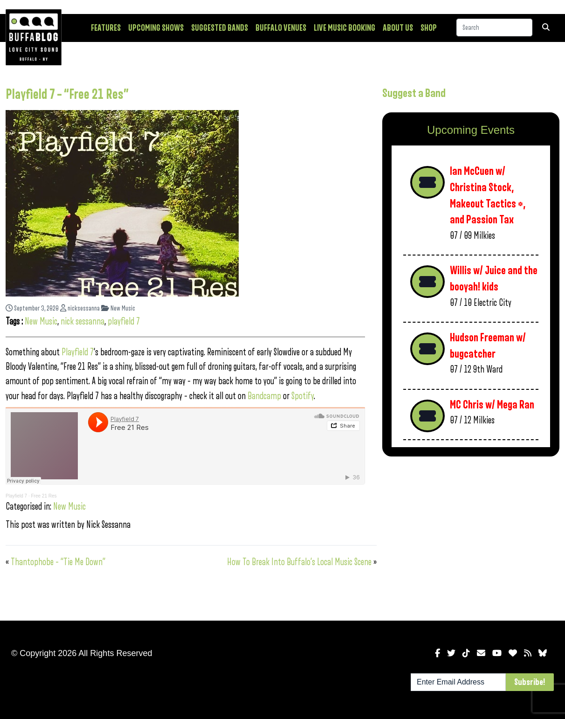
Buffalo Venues (280, 28)
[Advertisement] (470, 536)
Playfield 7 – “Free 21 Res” (67, 95)
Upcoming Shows (156, 28)
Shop (428, 28)
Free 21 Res (43, 495)
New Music (118, 308)
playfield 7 (124, 321)
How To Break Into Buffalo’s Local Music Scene (299, 562)
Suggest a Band (414, 93)
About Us (398, 28)
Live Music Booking (344, 28)
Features (106, 28)
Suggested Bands (219, 28)
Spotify (302, 396)
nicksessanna (80, 308)
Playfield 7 (78, 352)
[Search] (494, 27)
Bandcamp (264, 396)
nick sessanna (82, 321)
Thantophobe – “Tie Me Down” (58, 562)
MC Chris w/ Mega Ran (492, 405)
